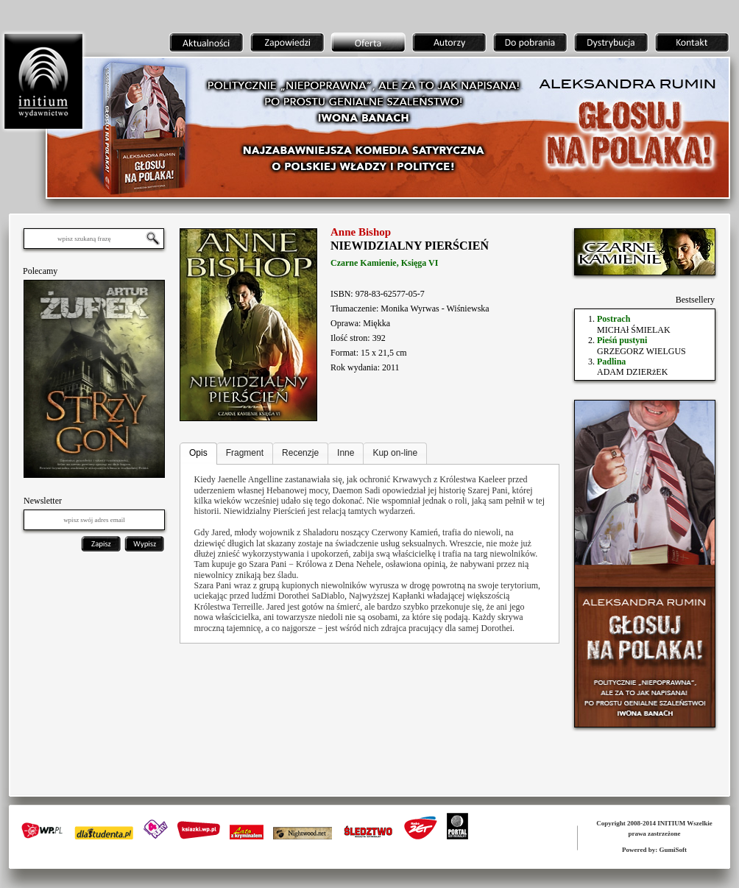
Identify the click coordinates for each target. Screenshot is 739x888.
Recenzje (300, 453)
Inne (345, 453)
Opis (198, 453)
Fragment (245, 453)
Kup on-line (394, 453)
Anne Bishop (360, 232)
